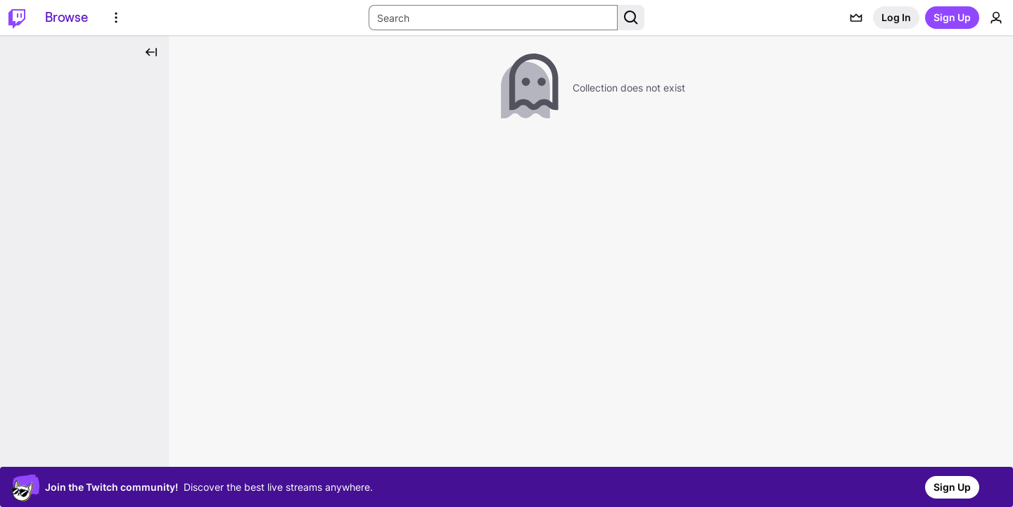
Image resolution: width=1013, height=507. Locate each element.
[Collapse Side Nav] (151, 52)
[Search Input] (493, 17)
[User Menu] (996, 17)
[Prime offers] (856, 17)
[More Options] (116, 17)
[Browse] (66, 17)
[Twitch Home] (17, 17)
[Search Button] (631, 17)
